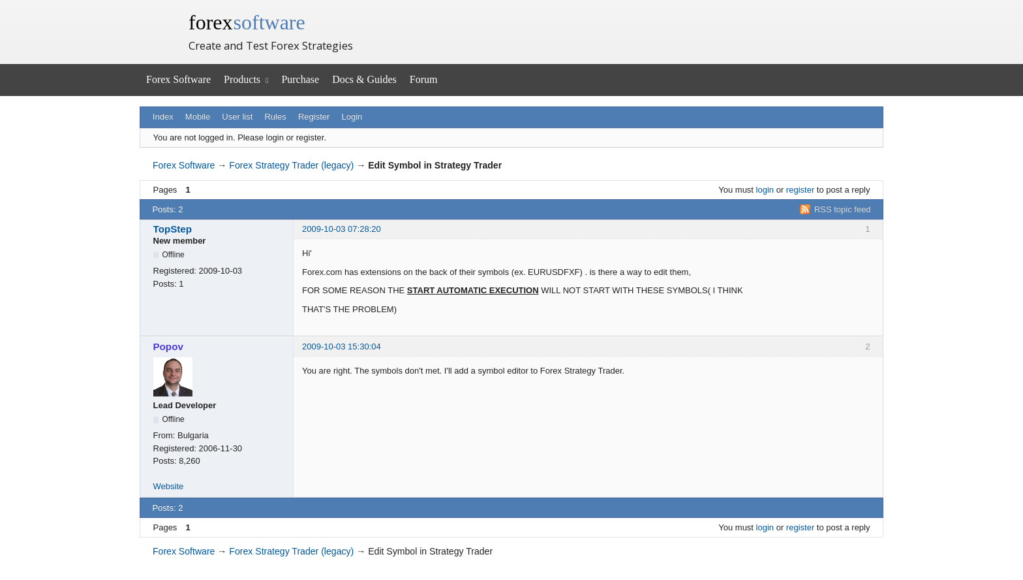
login (765, 190)
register (800, 190)
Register (313, 116)
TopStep (172, 228)
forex (247, 22)
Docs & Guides (364, 79)
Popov (168, 346)
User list (237, 116)
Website (168, 486)
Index (163, 116)
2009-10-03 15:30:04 (341, 346)
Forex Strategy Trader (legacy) (291, 165)
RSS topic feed (842, 209)
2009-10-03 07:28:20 (341, 229)
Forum (424, 79)
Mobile (197, 116)
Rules (275, 116)
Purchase (300, 79)
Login (352, 116)
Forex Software (178, 79)
